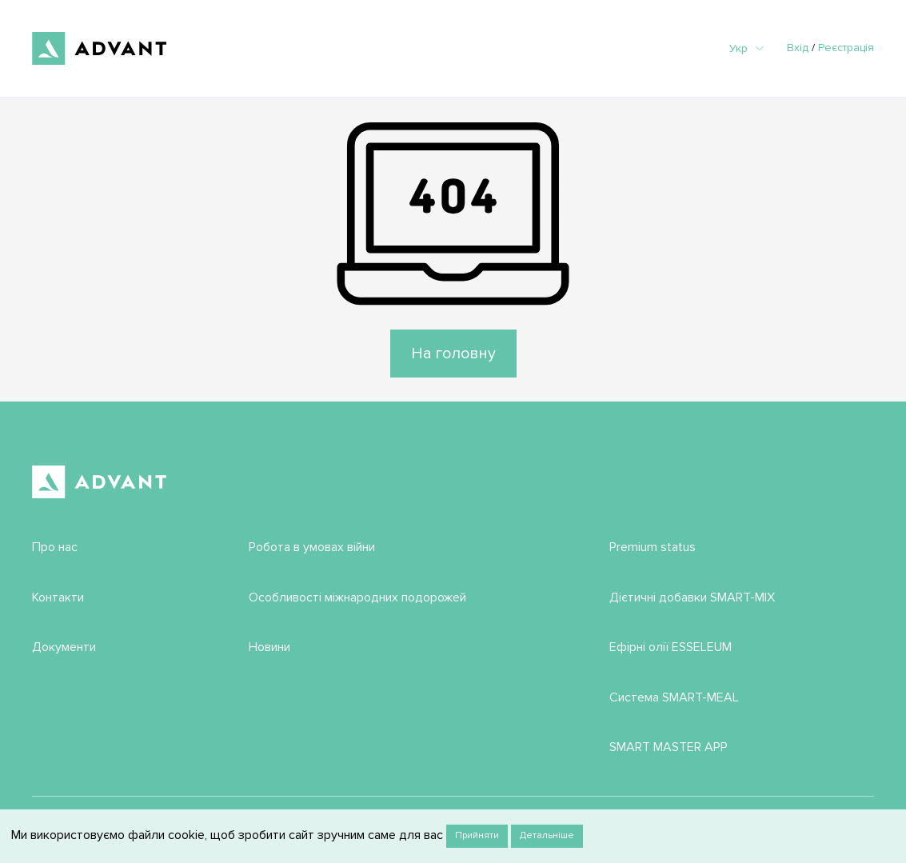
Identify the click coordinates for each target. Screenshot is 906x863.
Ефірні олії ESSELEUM (670, 647)
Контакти (58, 597)
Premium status (652, 547)
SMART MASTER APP (668, 747)
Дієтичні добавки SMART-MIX (692, 597)
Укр (746, 48)
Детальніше (547, 835)
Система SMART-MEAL (674, 697)
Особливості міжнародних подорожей (357, 597)
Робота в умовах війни (312, 547)
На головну (453, 353)
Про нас (55, 547)
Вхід (797, 47)
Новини (269, 647)
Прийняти (477, 835)
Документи (64, 647)
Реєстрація (846, 47)
